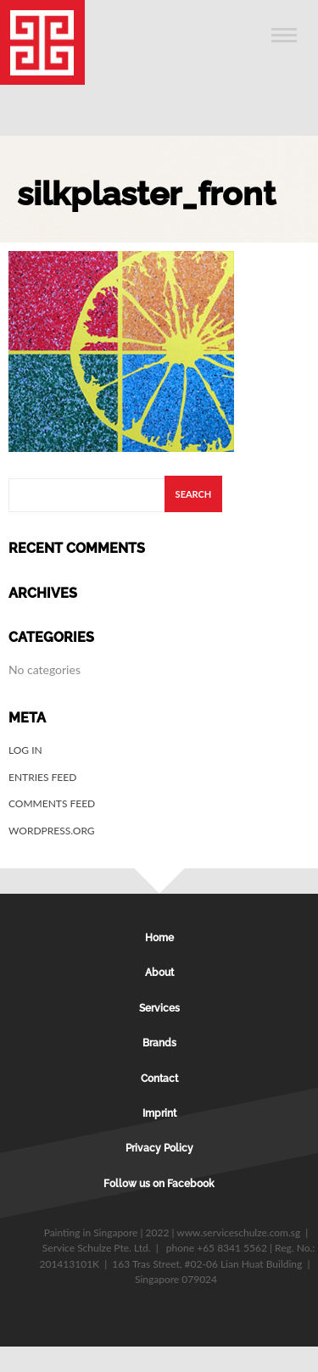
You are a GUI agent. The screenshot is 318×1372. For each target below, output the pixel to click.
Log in (25, 750)
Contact (159, 1079)
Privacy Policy (159, 1148)
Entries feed (42, 777)
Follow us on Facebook (159, 1184)
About (159, 973)
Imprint (159, 1113)
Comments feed (51, 803)
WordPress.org (51, 830)
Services (159, 1008)
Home (159, 938)
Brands (159, 1043)
